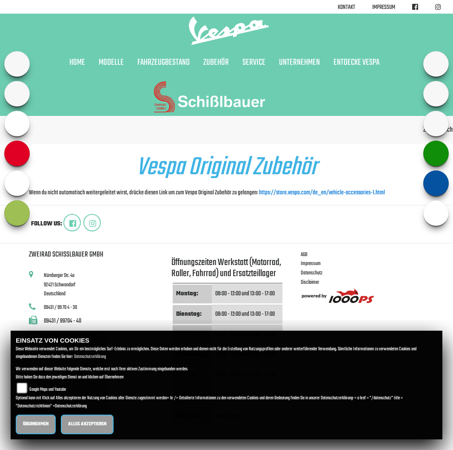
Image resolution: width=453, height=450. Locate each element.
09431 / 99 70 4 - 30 (60, 307)
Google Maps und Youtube (47, 389)
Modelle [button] (111, 62)
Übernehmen (35, 424)
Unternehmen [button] (299, 62)
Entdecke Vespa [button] (356, 62)
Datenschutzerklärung (90, 357)
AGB (304, 254)
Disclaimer (310, 282)
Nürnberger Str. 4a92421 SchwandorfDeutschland (59, 284)
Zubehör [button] (216, 62)
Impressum (383, 7)
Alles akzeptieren (87, 424)
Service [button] (253, 62)
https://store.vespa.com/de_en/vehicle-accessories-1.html (322, 193)
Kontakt (346, 7)
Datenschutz (311, 272)
